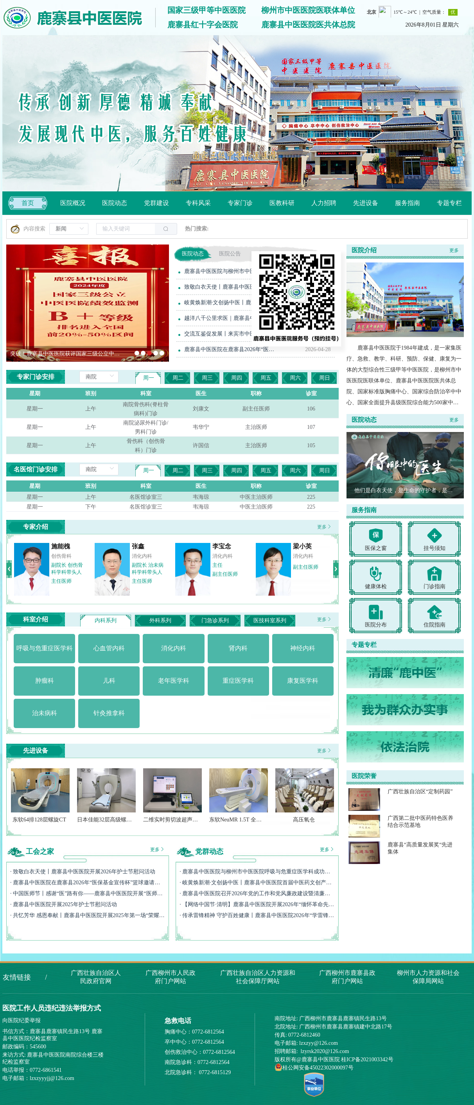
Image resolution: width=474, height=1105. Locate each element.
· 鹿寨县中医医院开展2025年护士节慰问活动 (63, 904)
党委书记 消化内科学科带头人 (143, 572)
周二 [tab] (177, 378)
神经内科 (299, 556)
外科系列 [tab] (160, 620)
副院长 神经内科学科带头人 (304, 568)
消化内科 (137, 556)
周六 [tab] (295, 378)
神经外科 (218, 556)
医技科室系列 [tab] (269, 620)
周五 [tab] (265, 378)
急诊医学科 (59, 556)
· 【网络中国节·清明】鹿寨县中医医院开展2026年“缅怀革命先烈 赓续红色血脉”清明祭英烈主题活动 (257, 904)
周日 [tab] (324, 378)
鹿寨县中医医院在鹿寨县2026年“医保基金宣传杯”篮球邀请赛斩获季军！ (231, 349)
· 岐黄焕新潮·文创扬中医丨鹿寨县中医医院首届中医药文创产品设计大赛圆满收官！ (257, 882)
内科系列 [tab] (106, 620)
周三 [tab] (207, 378)
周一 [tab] (148, 378)
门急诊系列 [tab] (215, 620)
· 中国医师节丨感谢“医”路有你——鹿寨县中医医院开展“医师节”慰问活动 (87, 893)
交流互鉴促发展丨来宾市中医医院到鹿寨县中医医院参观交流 (231, 334)
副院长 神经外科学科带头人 (224, 568)
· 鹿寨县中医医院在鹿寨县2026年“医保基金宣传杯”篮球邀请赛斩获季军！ (87, 882)
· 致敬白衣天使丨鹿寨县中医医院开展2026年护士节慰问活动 (82, 872)
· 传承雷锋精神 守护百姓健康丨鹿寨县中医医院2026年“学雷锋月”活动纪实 (257, 915)
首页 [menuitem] (28, 203)
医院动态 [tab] (193, 254)
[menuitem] (72, 203)
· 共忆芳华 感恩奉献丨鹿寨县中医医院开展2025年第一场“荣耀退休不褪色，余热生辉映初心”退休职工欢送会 (87, 915)
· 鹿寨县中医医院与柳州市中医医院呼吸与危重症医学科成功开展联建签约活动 (257, 872)
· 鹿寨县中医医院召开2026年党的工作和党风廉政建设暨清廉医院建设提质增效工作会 (257, 893)
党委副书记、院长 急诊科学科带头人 (62, 572)
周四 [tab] (236, 378)
